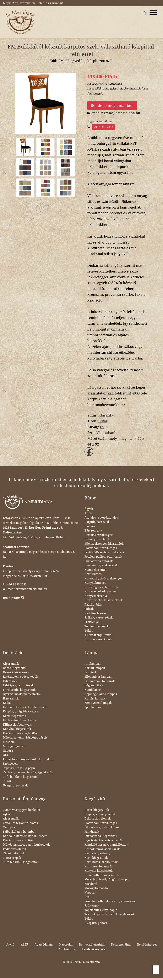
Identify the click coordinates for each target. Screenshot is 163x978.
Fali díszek (10, 681)
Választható (105, 433)
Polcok (89, 609)
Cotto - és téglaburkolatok (20, 823)
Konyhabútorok (95, 582)
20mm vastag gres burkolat (21, 810)
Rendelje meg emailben (112, 105)
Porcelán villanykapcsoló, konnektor (28, 759)
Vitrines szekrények (98, 639)
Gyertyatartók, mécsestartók (22, 694)
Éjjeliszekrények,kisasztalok (104, 543)
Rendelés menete (93, 949)
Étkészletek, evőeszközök (20, 676)
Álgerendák (11, 663)
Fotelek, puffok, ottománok (103, 556)
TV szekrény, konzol (98, 635)
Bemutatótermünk (92, 944)
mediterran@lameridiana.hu (27, 589)
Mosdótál (9, 742)
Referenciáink (121, 944)
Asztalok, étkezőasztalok (101, 517)
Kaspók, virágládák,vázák (20, 711)
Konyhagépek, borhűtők (101, 587)
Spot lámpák (92, 707)
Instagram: (13, 598)
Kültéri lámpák (94, 698)
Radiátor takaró (95, 613)
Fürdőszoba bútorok (98, 561)
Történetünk (66, 949)
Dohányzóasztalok (97, 539)
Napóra (8, 750)
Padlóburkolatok (14, 849)
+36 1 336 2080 (103, 127)
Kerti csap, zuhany (97, 853)
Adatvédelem (44, 944)
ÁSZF (24, 944)
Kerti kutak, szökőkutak (19, 720)
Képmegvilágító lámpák (100, 694)
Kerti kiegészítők (14, 716)
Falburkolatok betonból (19, 831)
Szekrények (92, 622)
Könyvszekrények (96, 596)
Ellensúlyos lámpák (97, 676)
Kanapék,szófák (95, 570)
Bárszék (89, 526)
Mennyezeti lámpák (98, 703)
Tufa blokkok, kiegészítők (21, 777)
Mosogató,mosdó (14, 746)
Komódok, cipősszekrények (103, 578)
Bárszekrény (93, 530)
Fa (102, 427)
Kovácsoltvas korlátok (18, 840)
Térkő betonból (13, 853)
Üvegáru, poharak (15, 785)
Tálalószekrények (96, 626)
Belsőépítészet (147, 944)
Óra (5, 755)
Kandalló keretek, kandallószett (25, 707)
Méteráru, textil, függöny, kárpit (25, 737)
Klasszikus (107, 415)
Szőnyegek (10, 763)
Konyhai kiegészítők (17, 729)
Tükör (88, 630)
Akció (10, 944)
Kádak (7, 703)
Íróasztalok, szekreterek (101, 565)
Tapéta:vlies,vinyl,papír (19, 768)
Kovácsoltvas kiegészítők (20, 733)
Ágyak (88, 509)
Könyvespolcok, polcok (100, 591)
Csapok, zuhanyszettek (100, 814)
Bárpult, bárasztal (96, 522)
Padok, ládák (93, 604)
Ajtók (88, 513)
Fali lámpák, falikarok (99, 681)
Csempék (9, 827)
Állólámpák (92, 663)
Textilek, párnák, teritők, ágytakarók (28, 772)
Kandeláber (92, 690)
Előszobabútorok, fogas (100, 548)
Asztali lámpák (94, 668)
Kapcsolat (66, 944)
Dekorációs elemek (16, 672)
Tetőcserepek (12, 858)
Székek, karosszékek (98, 617)
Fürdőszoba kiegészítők (19, 690)
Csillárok (90, 672)
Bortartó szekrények (98, 535)
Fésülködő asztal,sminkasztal (104, 552)
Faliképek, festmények (18, 685)
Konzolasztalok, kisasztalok (103, 600)
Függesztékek (93, 685)
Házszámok (11, 698)
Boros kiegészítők (15, 668)
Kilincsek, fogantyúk (17, 724)
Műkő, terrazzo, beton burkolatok (26, 844)
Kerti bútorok (93, 574)
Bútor (102, 421)
